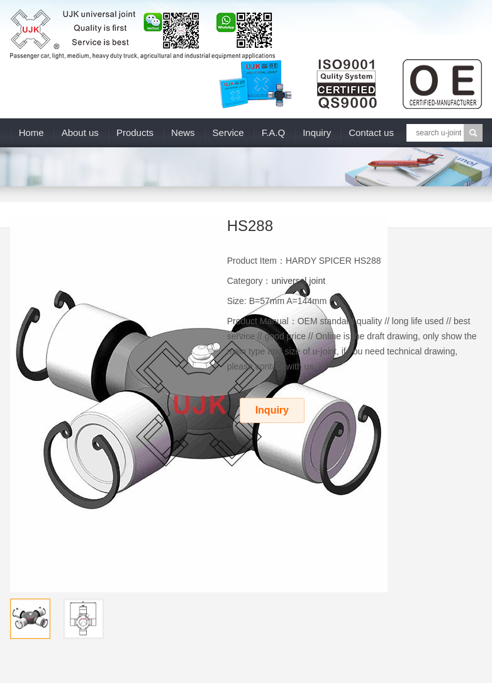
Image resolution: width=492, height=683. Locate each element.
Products (135, 132)
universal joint (298, 281)
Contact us (371, 132)
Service (228, 132)
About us (80, 132)
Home (31, 132)
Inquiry (317, 132)
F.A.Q (274, 132)
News (183, 132)
